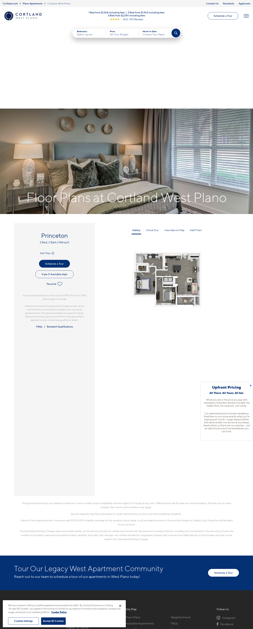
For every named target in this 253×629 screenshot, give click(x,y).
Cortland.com (10, 3)
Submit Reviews (125, 598)
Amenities (132, 558)
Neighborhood (180, 533)
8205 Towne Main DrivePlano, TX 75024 (82, 542)
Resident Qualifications (60, 242)
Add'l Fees (47, 169)
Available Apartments (139, 539)
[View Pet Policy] (96, 553)
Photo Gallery (134, 552)
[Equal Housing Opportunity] (68, 553)
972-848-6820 (77, 533)
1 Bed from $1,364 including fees (107, 12)
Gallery (136, 146)
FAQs (39, 242)
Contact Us (212, 3)
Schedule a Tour (223, 15)
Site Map (142, 598)
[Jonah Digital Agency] (231, 596)
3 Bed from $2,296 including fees (126, 15)
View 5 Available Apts (54, 190)
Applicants (244, 3)
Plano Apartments (33, 3)
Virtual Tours (133, 545)
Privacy (110, 598)
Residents (228, 3)
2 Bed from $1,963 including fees (146, 12)
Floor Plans (132, 533)
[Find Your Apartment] (175, 33)
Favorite (54, 200)
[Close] (120, 606)
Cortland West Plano (58, 3)
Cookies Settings (23, 621)
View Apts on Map (174, 146)
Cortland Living (135, 564)
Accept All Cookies (53, 621)
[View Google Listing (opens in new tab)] (126, 19)
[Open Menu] (246, 16)
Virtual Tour (152, 146)
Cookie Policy (59, 612)
